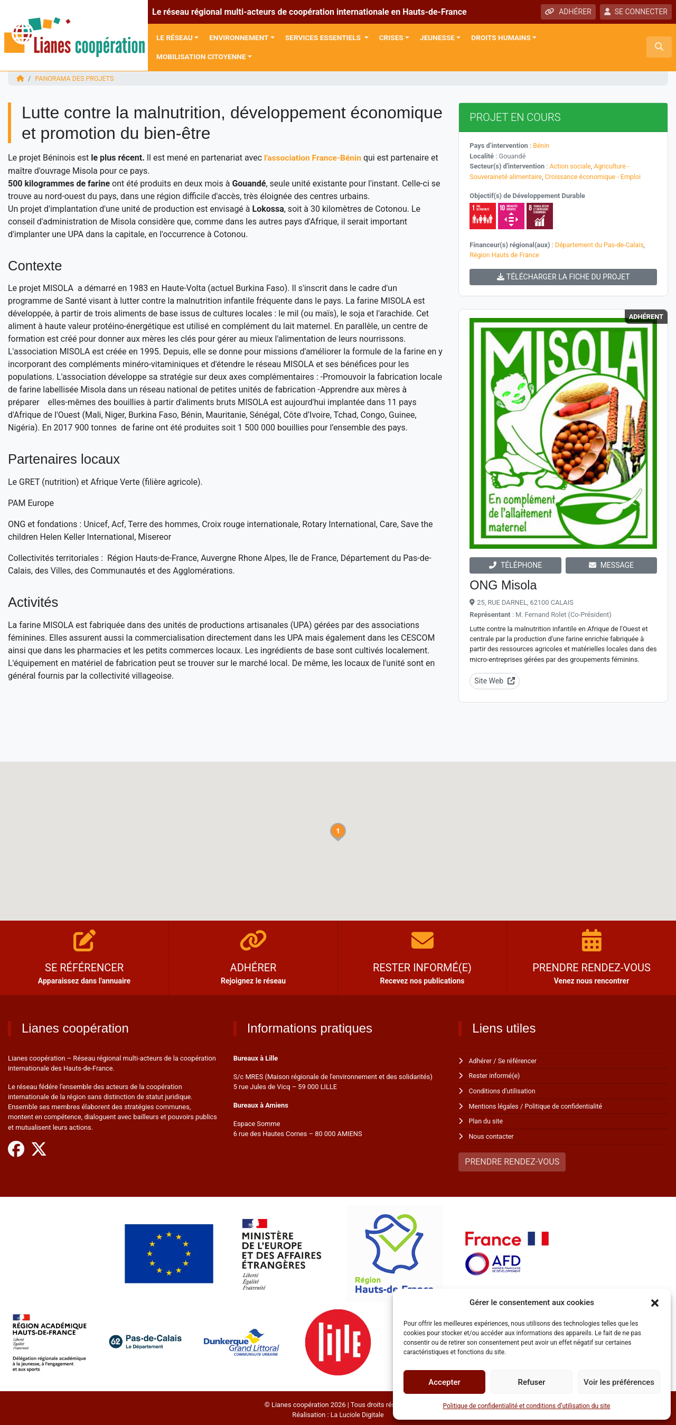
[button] (655, 1302)
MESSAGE (611, 563)
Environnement (238, 37)
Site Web (494, 679)
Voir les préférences (619, 1382)
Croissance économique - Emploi (596, 176)
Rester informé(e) (495, 1074)
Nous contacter (492, 1134)
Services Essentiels (323, 37)
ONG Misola (504, 583)
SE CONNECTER (636, 11)
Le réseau (174, 37)
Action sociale (571, 166)
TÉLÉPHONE (515, 563)
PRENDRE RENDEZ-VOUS (512, 1159)
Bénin (541, 145)
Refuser (531, 1382)
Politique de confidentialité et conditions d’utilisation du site (527, 1406)
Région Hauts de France (505, 254)
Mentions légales (494, 1104)
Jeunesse (437, 37)
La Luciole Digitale (357, 1411)
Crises (391, 37)
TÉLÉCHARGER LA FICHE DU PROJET (563, 275)
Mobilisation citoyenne (201, 56)
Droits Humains (500, 37)
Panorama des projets (75, 78)
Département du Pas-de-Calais (600, 244)
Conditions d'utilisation (503, 1089)
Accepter (444, 1382)
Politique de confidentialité (566, 1104)
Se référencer (519, 1059)
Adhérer (481, 1059)
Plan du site (486, 1119)
